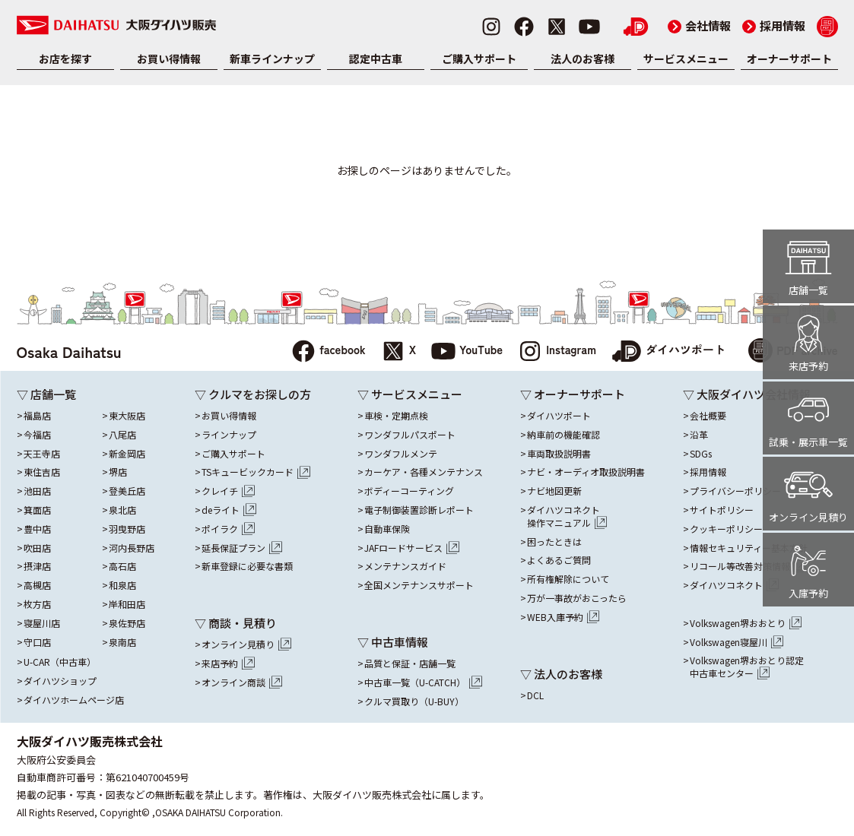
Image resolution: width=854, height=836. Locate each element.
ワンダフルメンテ (400, 454)
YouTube (467, 351)
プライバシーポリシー (735, 491)
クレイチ (228, 491)
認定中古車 (375, 58)
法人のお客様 (582, 58)
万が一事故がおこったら (577, 598)
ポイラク (228, 529)
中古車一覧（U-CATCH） (423, 682)
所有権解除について (568, 579)
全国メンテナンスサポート (419, 585)
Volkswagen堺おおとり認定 (747, 667)
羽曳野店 (127, 529)
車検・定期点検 (396, 416)
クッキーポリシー (726, 529)
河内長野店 (131, 548)
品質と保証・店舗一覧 (410, 663)
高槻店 (37, 585)
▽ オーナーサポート (572, 394)
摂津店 (37, 566)
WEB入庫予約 (563, 617)
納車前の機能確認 (563, 435)
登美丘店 (127, 491)
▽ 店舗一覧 (46, 394)
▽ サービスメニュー (409, 394)
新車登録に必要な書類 (247, 566)
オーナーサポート (789, 58)
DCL (535, 695)
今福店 (37, 435)
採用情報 (773, 25)
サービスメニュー (686, 58)
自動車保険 (387, 529)
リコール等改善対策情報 (748, 566)
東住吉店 (42, 472)
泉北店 (122, 510)
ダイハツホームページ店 (74, 700)
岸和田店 (127, 604)
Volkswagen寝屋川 (737, 642)
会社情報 (699, 25)
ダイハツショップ (60, 681)
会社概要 (708, 416)
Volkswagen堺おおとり (746, 623)
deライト (229, 510)
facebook (328, 351)
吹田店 (37, 548)
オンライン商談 (242, 682)
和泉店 (122, 585)
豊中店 (37, 529)
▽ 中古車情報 (392, 642)
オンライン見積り (246, 644)
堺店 (118, 472)
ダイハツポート (668, 352)
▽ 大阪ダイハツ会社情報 (747, 394)
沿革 (699, 435)
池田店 (37, 491)
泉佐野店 (127, 623)
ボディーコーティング (409, 491)
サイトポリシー (722, 510)
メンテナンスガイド (405, 566)
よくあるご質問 (559, 560)
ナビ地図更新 (554, 491)
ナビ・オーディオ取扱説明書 (586, 472)
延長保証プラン (242, 548)
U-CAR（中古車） (60, 662)
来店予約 (228, 663)
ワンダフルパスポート (410, 435)
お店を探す (65, 58)
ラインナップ (229, 435)
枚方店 (37, 604)
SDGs (701, 454)
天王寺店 (42, 454)
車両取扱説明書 (559, 454)
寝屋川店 (42, 623)
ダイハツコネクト (567, 517)
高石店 (122, 566)
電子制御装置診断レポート (419, 510)
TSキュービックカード (256, 472)
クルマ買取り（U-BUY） (414, 701)
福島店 (37, 416)
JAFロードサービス (411, 548)
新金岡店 (127, 454)
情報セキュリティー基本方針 (749, 548)
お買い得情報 (169, 58)
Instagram (557, 351)
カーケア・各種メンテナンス (423, 472)
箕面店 (37, 510)
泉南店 (122, 642)
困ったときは (554, 542)
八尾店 (122, 435)
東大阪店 (127, 416)
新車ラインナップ (272, 58)
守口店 (37, 642)
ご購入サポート (479, 58)
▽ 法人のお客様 (561, 674)
